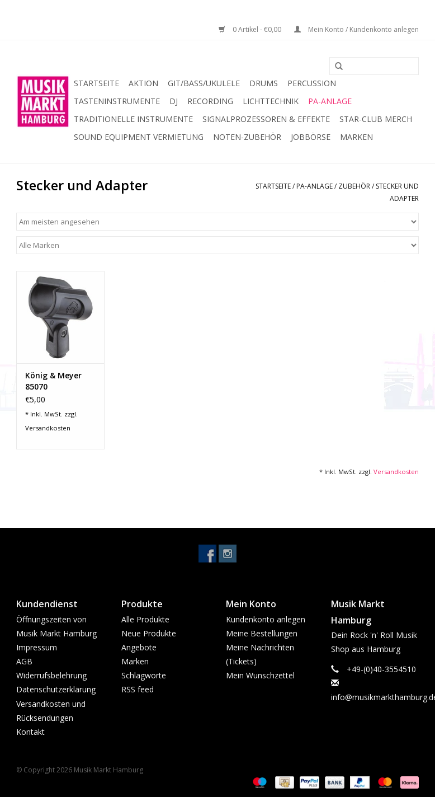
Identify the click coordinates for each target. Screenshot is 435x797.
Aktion (143, 83)
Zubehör (355, 186)
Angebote (139, 647)
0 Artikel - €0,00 (251, 29)
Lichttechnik (271, 101)
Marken (356, 137)
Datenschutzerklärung (56, 689)
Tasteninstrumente (117, 101)
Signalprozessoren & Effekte (266, 119)
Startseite (96, 83)
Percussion (311, 83)
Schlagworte (143, 675)
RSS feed (137, 689)
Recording (210, 101)
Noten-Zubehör (247, 137)
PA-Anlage (330, 101)
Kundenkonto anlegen (265, 619)
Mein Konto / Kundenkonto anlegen (356, 29)
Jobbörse (310, 137)
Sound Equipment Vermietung (139, 137)
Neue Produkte (148, 633)
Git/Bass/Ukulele (204, 83)
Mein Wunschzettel (260, 675)
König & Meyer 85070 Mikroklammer (54, 381)
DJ (173, 101)
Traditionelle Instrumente (133, 119)
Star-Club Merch (375, 119)
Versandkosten (47, 428)
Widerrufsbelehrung (51, 675)
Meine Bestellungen (261, 633)
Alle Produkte (145, 619)
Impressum (36, 647)
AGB (24, 661)
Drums (263, 83)
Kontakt (30, 731)
